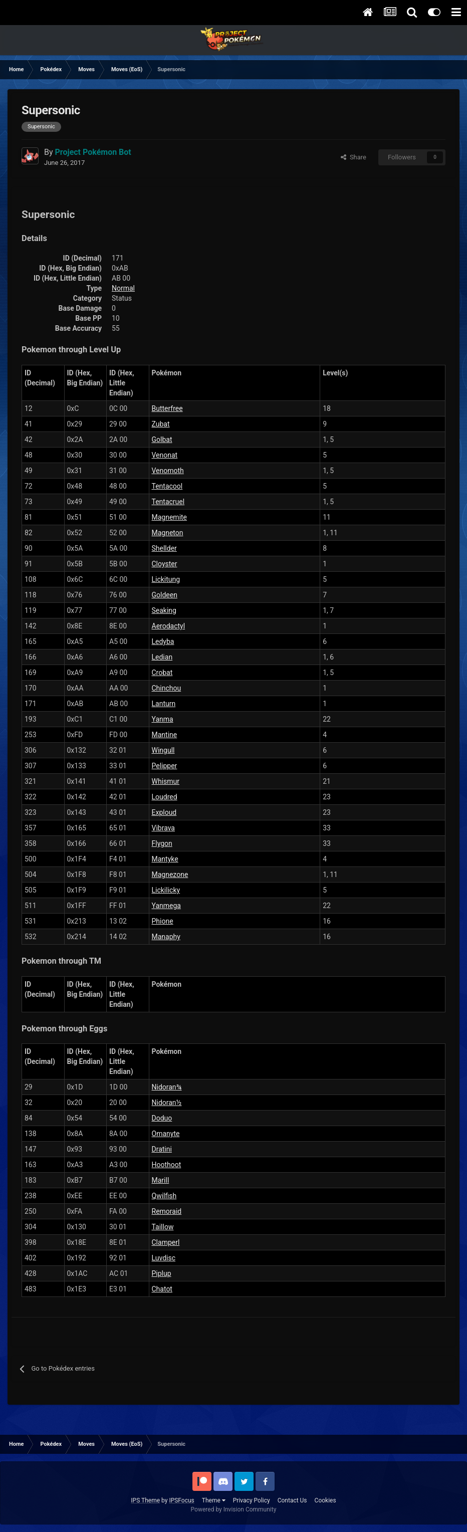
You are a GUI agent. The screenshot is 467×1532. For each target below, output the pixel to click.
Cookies (325, 1500)
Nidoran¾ (167, 1087)
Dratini (162, 1149)
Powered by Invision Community (234, 1509)
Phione (162, 921)
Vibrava (163, 828)
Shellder (164, 548)
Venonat (165, 455)
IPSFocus (181, 1500)
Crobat (162, 673)
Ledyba (163, 641)
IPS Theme (145, 1500)
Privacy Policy (251, 1500)
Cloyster (164, 564)
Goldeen (164, 595)
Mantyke (165, 859)
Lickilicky (166, 890)
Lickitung (166, 579)
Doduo (162, 1118)
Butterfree (167, 408)
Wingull (163, 750)
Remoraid (167, 1211)
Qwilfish (164, 1196)
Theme (213, 1500)
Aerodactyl (168, 626)
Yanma (162, 719)
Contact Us (292, 1500)
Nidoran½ (167, 1103)
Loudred (164, 797)
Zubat (161, 424)
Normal (123, 288)
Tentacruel (168, 502)
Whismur (166, 781)
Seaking (164, 610)
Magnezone (170, 874)
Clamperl (166, 1242)
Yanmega (166, 906)
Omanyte (166, 1134)
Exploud (164, 812)
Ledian (162, 657)
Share (353, 157)
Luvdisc (164, 1258)
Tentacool (167, 486)
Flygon (162, 843)
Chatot (162, 1289)
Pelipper (164, 766)
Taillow (163, 1227)
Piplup (161, 1273)
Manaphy (166, 937)
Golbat (162, 439)
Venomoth (168, 471)
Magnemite (169, 517)
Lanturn (164, 704)
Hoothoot (166, 1165)
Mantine (164, 735)
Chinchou (166, 688)
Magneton (167, 533)
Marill (160, 1180)
